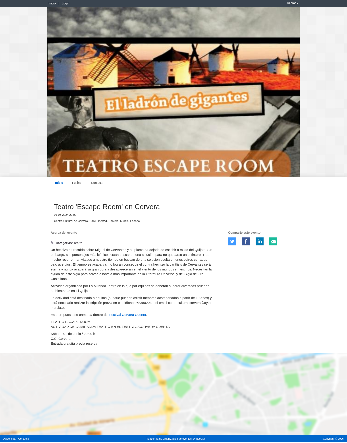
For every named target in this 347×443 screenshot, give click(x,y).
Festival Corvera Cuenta (127, 315)
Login (65, 3)
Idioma (292, 3)
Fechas (77, 183)
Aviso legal (10, 438)
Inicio (52, 3)
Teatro (78, 243)
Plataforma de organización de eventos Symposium (176, 438)
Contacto (97, 183)
